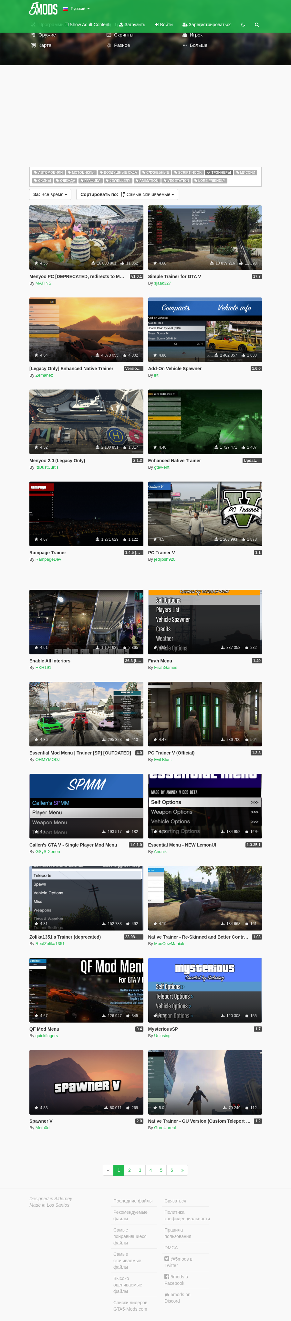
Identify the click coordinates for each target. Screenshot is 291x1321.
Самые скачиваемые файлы (127, 1261)
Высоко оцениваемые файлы (127, 1285)
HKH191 (43, 667)
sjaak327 (162, 283)
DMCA (171, 1247)
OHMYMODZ (48, 759)
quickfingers (47, 1035)
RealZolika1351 (50, 943)
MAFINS (43, 283)
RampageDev (48, 559)
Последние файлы (132, 1200)
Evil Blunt (162, 759)
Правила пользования (177, 1233)
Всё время (50, 194)
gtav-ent (161, 467)
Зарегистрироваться (207, 24)
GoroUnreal (165, 1127)
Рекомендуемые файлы (130, 1215)
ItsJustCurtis (47, 467)
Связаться (175, 1200)
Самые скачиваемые (127, 194)
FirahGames (165, 667)
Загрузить (132, 24)
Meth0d (42, 1127)
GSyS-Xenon (48, 851)
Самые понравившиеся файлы (130, 1236)
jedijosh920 (164, 559)
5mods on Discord (177, 1298)
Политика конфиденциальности (186, 1215)
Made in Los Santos (49, 1205)
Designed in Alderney (50, 1198)
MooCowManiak (169, 943)
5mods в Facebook (176, 1280)
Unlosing (162, 1035)
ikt (156, 375)
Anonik (160, 851)
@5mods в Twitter (178, 1262)
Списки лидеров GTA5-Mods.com (130, 1306)
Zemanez (44, 375)
